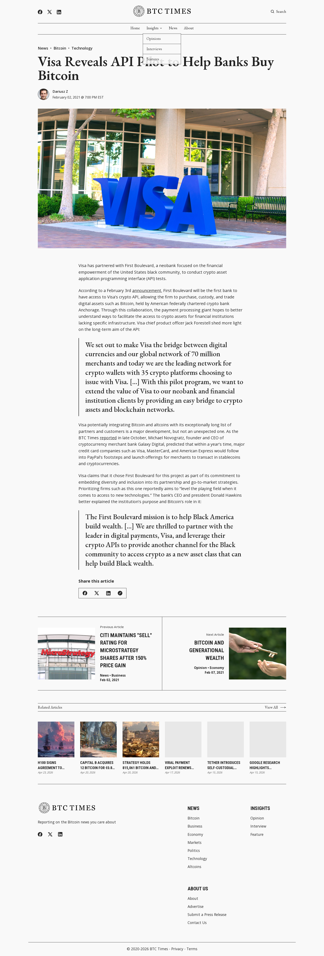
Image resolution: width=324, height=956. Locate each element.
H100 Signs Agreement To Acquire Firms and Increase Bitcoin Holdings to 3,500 (54, 766)
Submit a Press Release (207, 915)
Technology (82, 48)
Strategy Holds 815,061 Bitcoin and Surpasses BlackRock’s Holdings (139, 766)
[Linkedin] (59, 12)
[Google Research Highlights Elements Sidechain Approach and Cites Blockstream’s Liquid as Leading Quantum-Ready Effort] (268, 740)
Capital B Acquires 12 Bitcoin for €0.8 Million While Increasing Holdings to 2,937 (98, 766)
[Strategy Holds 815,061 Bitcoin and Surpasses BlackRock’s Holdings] (141, 740)
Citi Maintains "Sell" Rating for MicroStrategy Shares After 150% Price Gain (126, 651)
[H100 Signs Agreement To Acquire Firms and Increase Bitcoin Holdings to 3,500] (56, 740)
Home (135, 28)
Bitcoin (60, 48)
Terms (192, 949)
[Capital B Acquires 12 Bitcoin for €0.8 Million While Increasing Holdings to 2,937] (98, 740)
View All (275, 708)
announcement (146, 291)
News (173, 28)
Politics (194, 851)
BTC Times (159, 949)
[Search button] (278, 11)
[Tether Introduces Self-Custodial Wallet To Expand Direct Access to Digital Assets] (225, 740)
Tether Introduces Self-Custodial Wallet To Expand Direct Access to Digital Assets (223, 766)
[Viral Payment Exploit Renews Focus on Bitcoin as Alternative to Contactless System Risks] (183, 740)
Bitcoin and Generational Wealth (206, 650)
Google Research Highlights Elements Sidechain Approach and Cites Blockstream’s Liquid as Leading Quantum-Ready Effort (267, 766)
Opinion (200, 668)
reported (108, 438)
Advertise (196, 907)
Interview (258, 827)
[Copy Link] (120, 593)
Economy (217, 668)
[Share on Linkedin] (108, 594)
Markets (194, 843)
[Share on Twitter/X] (96, 594)
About (189, 28)
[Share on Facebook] (85, 593)
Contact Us (197, 923)
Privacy (177, 949)
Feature (256, 835)
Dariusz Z (61, 91)
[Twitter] (49, 12)
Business (119, 676)
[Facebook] (40, 12)
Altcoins (194, 867)
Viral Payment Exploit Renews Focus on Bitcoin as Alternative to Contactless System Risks (182, 766)
